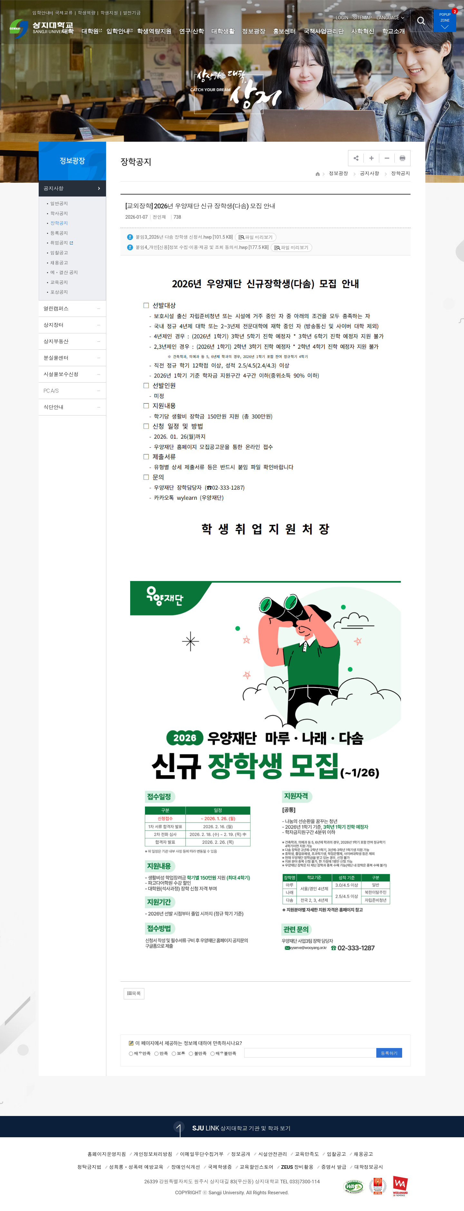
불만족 (198, 1053)
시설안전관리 (272, 1154)
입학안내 (41, 12)
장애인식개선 (185, 1167)
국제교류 (63, 12)
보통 (178, 1053)
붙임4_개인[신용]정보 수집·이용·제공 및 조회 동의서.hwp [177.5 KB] (197, 247)
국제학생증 (220, 1167)
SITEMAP (362, 17)
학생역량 (86, 12)
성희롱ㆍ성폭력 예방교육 (136, 1167)
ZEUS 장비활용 (297, 1167)
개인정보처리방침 (153, 1154)
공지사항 (369, 173)
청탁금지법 (89, 1167)
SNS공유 (356, 158)
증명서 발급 (334, 1167)
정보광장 (338, 173)
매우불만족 (223, 1053)
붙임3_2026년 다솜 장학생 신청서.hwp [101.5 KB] (180, 237)
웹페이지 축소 (387, 158)
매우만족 (139, 1053)
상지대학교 (41, 29)
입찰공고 (336, 1154)
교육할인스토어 (257, 1167)
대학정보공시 (368, 1167)
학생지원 (109, 12)
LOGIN (342, 17)
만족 (161, 1053)
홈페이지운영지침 (106, 1154)
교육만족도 (307, 1154)
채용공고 (363, 1154)
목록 (134, 993)
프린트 (402, 158)
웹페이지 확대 (371, 158)
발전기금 (132, 12)
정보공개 (241, 1154)
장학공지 (400, 173)
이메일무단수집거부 (202, 1154)
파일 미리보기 (255, 237)
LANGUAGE (387, 17)
